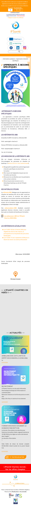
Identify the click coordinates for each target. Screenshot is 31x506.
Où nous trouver (15, 279)
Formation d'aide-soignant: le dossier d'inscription (14, 427)
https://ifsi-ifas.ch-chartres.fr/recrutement (14, 398)
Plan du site (8, 491)
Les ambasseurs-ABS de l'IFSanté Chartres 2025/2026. (14, 217)
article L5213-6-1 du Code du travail (18, 163)
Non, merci (18, 10)
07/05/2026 (5, 362)
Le (2, 360)
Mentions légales (24, 489)
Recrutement (7, 386)
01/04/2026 (5, 451)
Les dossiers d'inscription (9, 438)
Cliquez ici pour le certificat (15, 17)
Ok (10, 10)
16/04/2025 (5, 402)
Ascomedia (23, 491)
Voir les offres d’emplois (15, 469)
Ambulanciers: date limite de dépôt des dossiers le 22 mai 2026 (15, 357)
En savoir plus (18, 7)
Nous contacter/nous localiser (10, 489)
